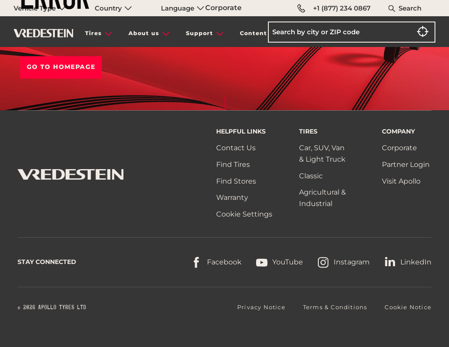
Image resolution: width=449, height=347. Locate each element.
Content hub (261, 33)
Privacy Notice (261, 307)
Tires (93, 33)
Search (410, 8)
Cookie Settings (244, 214)
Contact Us (236, 148)
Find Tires (233, 164)
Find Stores (236, 181)
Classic (311, 176)
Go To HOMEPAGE (61, 67)
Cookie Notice (408, 307)
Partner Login (406, 164)
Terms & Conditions (335, 307)
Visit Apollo (401, 181)
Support (199, 33)
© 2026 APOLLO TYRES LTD (52, 307)
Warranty (232, 197)
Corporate (223, 8)
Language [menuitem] (182, 8)
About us (143, 33)
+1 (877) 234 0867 (334, 8)
